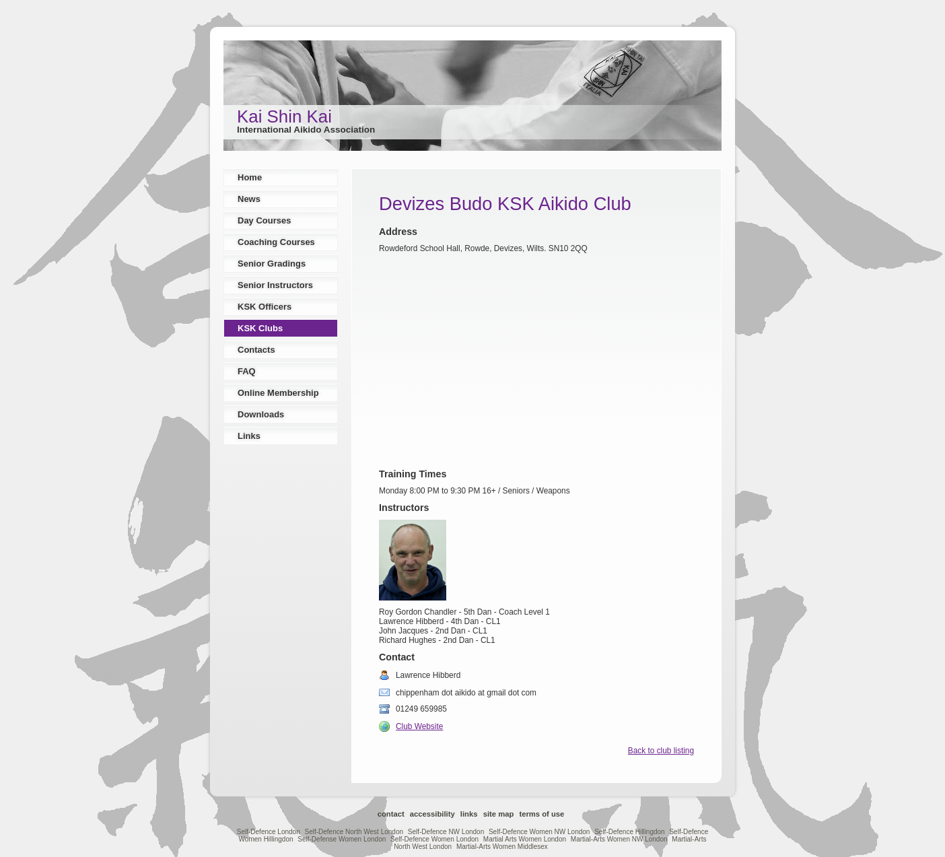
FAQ (247, 371)
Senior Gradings (272, 264)
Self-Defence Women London (434, 839)
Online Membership (278, 393)
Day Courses (264, 220)
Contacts (256, 350)
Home (250, 177)
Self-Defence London (268, 831)
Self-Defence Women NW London (539, 831)
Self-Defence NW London (446, 831)
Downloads (261, 414)
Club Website (419, 726)
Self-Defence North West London (353, 831)
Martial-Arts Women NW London (619, 839)
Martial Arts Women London (524, 839)
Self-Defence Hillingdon (629, 831)
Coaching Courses (276, 242)
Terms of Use (541, 814)
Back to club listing (661, 750)
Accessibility (432, 814)
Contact (391, 814)
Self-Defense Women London (342, 839)
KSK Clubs (260, 328)
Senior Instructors (275, 285)
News (249, 199)
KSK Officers (264, 307)
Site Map (498, 814)
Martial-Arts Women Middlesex (502, 846)
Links (249, 436)
